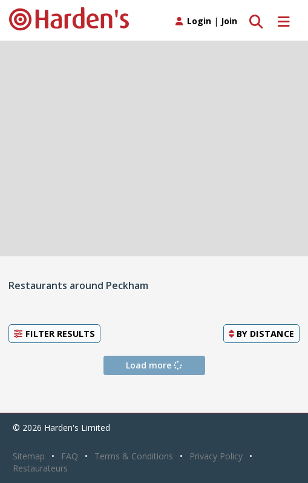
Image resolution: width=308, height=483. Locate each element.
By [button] (261, 333)
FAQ (69, 456)
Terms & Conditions (133, 456)
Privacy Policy (216, 456)
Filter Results (54, 333)
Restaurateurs (40, 468)
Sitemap (29, 456)
